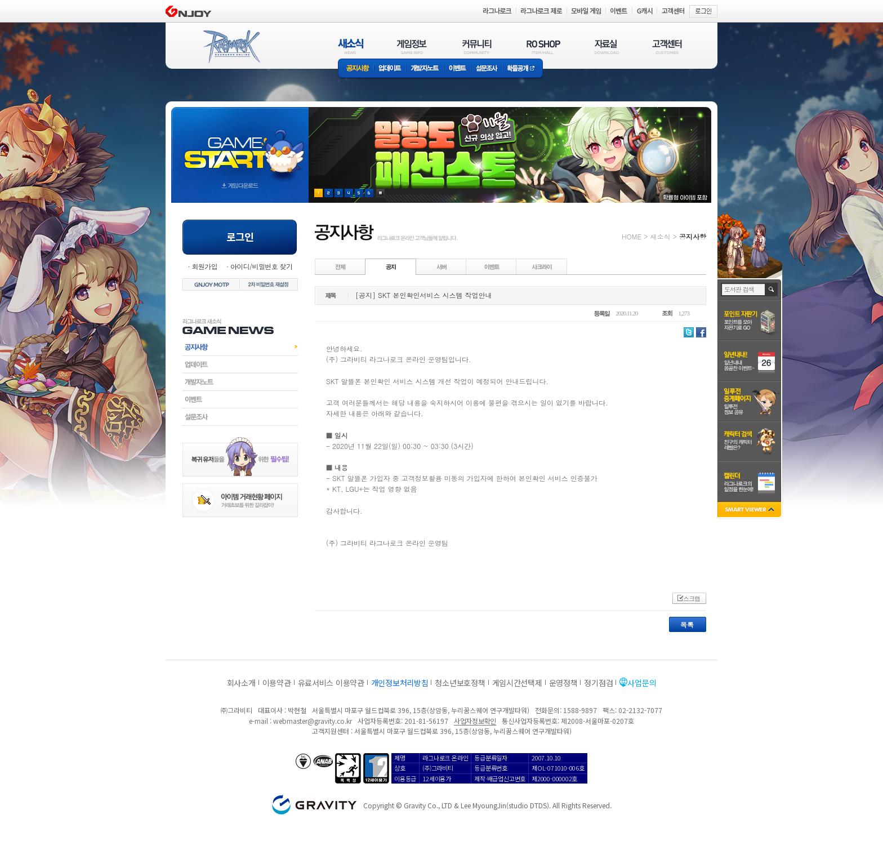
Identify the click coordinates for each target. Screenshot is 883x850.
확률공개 (523, 69)
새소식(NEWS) (351, 46)
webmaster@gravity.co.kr (312, 721)
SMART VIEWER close (750, 510)
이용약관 (276, 682)
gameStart (240, 144)
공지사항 (356, 69)
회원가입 (204, 266)
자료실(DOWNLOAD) (606, 46)
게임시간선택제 (517, 682)
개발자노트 (425, 69)
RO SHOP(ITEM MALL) (543, 46)
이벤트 (457, 69)
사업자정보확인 (475, 721)
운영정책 (563, 682)
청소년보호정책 (460, 682)
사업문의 (641, 682)
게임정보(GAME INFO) (412, 46)
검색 (772, 289)
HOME (631, 236)
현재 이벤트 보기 (380, 193)
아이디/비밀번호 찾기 (261, 266)
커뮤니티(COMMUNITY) (477, 46)
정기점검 (598, 682)
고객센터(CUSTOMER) (667, 46)
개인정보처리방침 (400, 682)
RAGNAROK (231, 47)
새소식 (660, 236)
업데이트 (390, 69)
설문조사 (487, 69)
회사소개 (241, 682)
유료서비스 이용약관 (331, 682)
